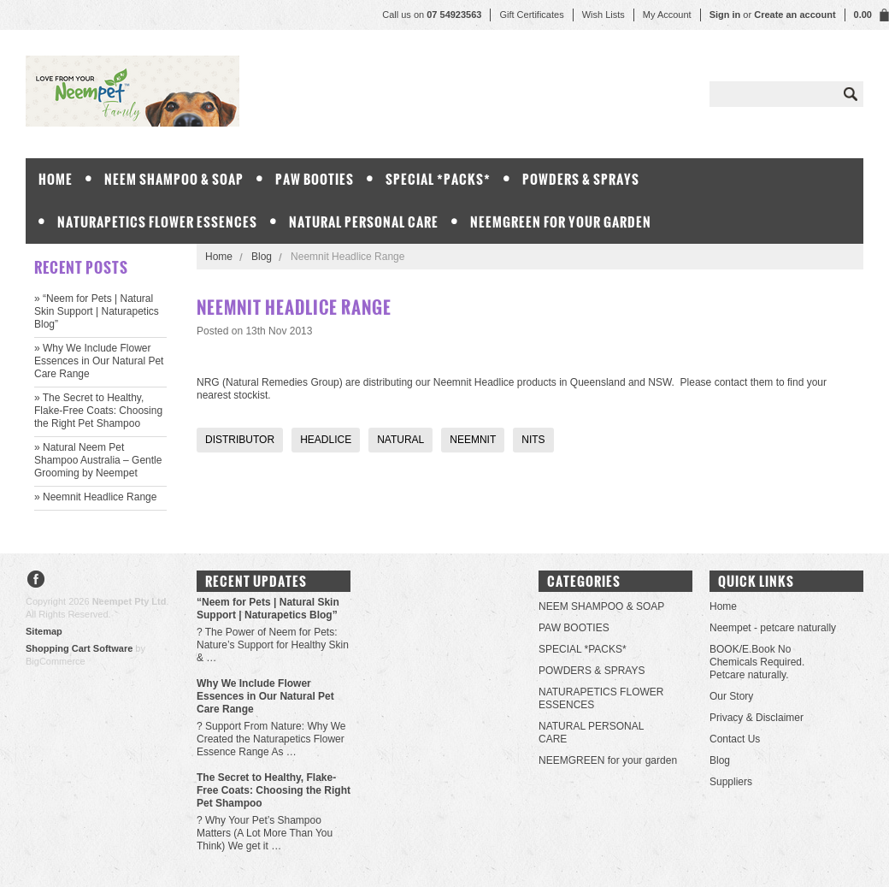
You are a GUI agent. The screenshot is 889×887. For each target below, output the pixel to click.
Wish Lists (603, 14)
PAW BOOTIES (314, 179)
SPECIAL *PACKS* (438, 179)
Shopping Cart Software (79, 648)
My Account (667, 14)
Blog (261, 257)
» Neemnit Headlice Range (95, 497)
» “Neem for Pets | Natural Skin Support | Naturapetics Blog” (96, 311)
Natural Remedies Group (282, 382)
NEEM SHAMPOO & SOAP (174, 179)
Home (219, 257)
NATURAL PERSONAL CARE (364, 222)
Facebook (36, 581)
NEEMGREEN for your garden (560, 222)
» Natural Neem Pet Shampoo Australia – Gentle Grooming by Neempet (98, 460)
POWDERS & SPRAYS (580, 179)
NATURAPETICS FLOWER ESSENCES (157, 222)
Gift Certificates (531, 14)
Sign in (725, 14)
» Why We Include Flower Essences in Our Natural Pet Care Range (98, 361)
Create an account (794, 14)
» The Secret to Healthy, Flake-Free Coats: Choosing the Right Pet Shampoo (98, 410)
